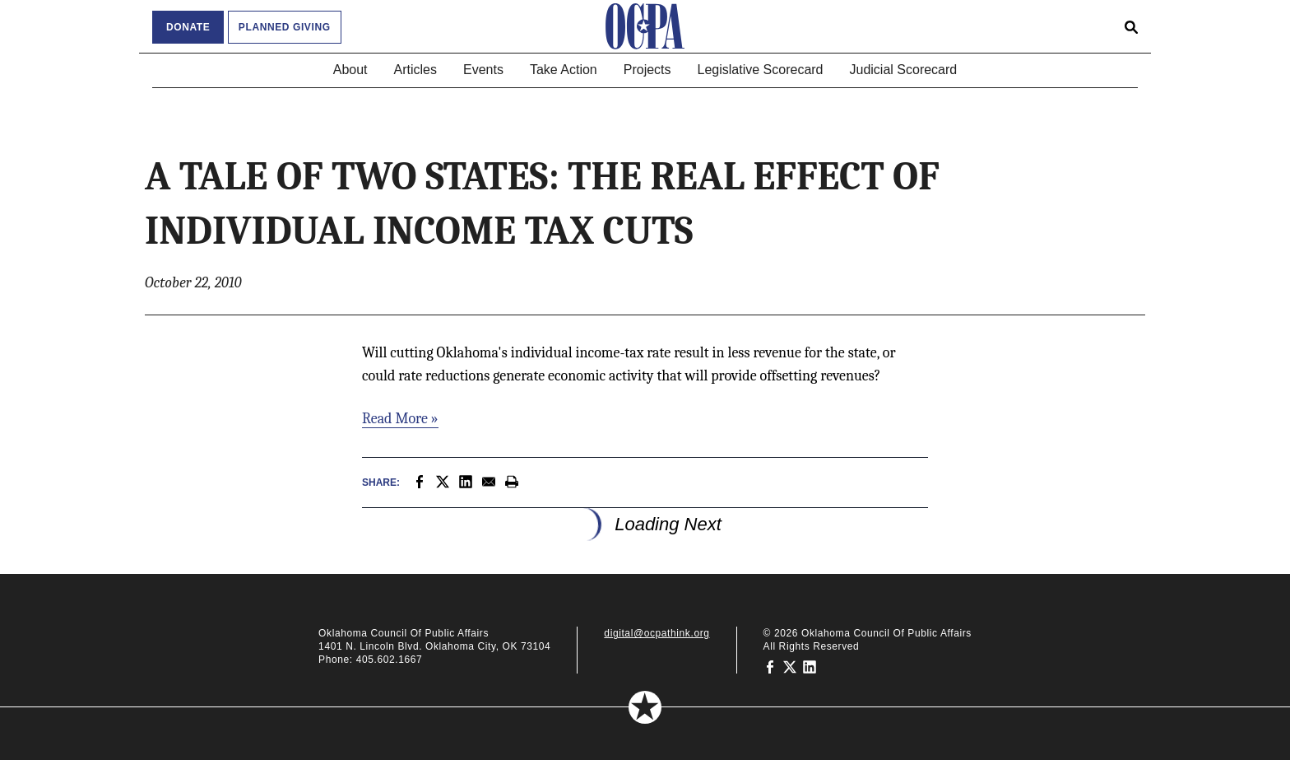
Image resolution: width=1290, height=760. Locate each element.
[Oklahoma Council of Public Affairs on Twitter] (789, 666)
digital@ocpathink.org (656, 633)
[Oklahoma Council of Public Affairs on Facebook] (770, 666)
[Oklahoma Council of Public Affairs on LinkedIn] (809, 666)
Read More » (400, 418)
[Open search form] (1131, 26)
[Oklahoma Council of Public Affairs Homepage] (645, 26)
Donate (188, 27)
